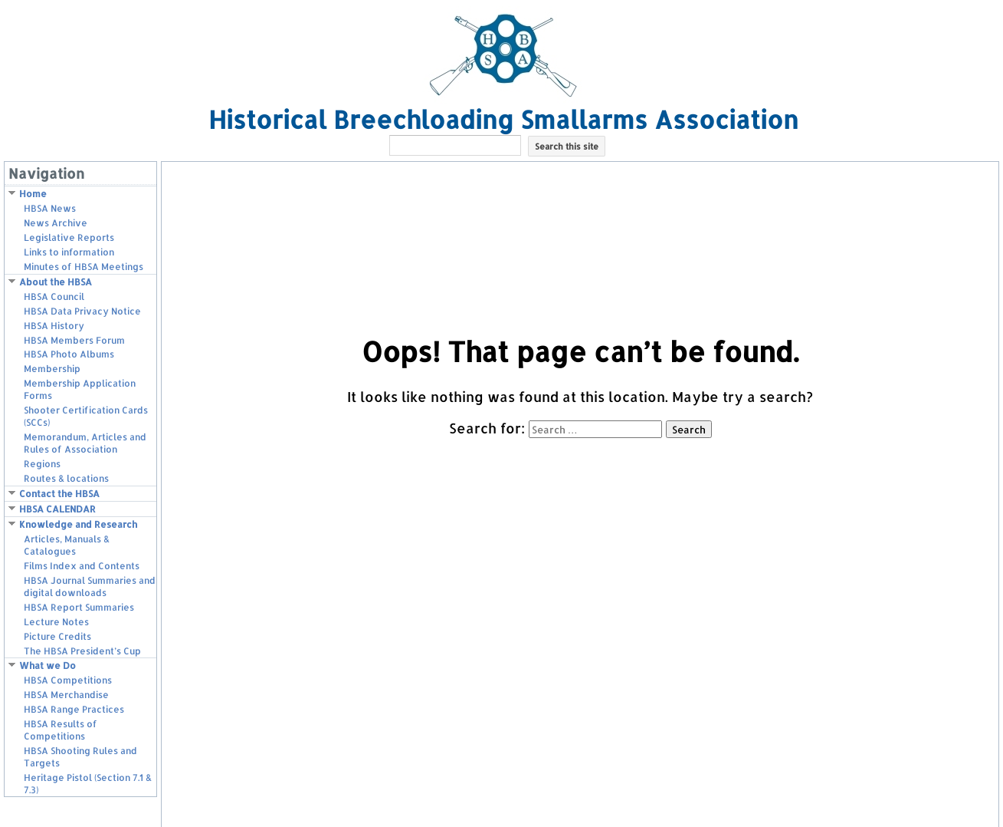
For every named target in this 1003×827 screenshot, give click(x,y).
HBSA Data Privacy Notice (82, 311)
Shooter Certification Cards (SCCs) (86, 416)
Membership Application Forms (80, 389)
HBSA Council (54, 296)
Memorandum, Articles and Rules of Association (85, 443)
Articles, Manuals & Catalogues (67, 545)
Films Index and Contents (81, 566)
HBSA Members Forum (74, 340)
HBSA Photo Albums (69, 354)
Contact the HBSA (59, 493)
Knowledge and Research (78, 524)
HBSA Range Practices (74, 709)
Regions (42, 464)
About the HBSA (55, 282)
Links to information (69, 252)
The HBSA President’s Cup (82, 651)
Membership (52, 368)
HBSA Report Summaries (79, 607)
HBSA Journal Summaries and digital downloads (90, 586)
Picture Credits (57, 636)
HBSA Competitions (68, 680)
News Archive (55, 223)
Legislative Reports (69, 237)
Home (33, 193)
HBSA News (50, 208)
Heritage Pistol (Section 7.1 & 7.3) (88, 784)
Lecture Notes (56, 622)
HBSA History (54, 325)
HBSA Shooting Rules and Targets (80, 757)
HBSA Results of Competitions (60, 730)
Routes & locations (66, 478)
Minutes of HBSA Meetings (83, 266)
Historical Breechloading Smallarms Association (503, 119)
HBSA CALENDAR (57, 509)
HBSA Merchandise (66, 694)
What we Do (47, 665)
